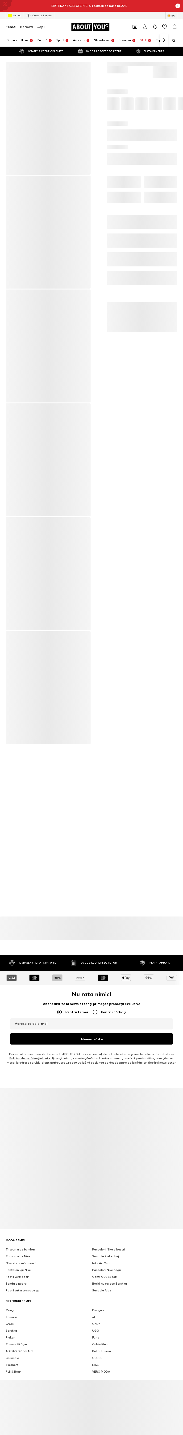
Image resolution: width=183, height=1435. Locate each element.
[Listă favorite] (164, 27)
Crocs (10, 1327)
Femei (11, 27)
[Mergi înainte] (164, 40)
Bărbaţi (26, 27)
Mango (11, 1313)
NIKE (95, 1368)
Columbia (12, 1361)
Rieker (10, 1341)
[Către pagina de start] (90, 27)
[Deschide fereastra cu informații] (177, 6)
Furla (95, 1341)
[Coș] (174, 27)
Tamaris (11, 1320)
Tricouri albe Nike (18, 1260)
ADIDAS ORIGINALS (19, 1354)
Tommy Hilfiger (16, 1348)
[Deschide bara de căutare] (172, 41)
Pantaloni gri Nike (18, 1273)
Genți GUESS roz (104, 1280)
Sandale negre (16, 1287)
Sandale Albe (101, 1294)
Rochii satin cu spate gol (23, 1294)
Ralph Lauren (101, 1354)
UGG (95, 1334)
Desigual (98, 1313)
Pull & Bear (13, 1375)
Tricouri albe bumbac (20, 1253)
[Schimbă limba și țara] (171, 15)
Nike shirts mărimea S (21, 1266)
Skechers (12, 1368)
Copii (41, 27)
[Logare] (145, 27)
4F (94, 1320)
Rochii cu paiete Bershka (109, 1287)
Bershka (11, 1334)
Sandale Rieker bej (105, 1260)
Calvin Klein (100, 1348)
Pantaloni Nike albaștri (108, 1253)
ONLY (96, 1327)
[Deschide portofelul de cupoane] (135, 27)
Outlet (14, 15)
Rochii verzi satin (17, 1280)
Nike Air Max (101, 1266)
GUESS (97, 1361)
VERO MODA (101, 1375)
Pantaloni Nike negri (106, 1273)
